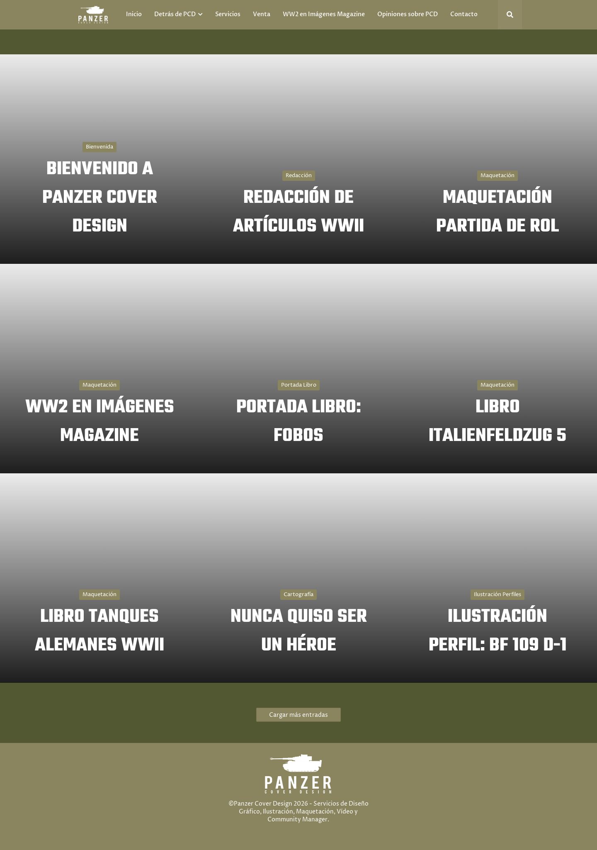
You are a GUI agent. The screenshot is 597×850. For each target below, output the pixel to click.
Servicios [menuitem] (227, 14)
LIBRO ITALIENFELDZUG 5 (497, 422)
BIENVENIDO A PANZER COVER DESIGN (99, 198)
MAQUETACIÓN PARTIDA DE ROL (497, 212)
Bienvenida (99, 147)
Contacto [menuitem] (464, 14)
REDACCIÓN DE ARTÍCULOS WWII (298, 212)
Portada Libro (298, 385)
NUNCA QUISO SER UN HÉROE (299, 631)
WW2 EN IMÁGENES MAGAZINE (99, 422)
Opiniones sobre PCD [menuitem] (407, 14)
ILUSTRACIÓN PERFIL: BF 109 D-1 (498, 631)
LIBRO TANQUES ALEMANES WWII (99, 631)
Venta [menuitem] (261, 14)
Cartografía (298, 594)
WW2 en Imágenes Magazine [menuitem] (324, 14)
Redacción (299, 175)
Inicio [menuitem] (134, 14)
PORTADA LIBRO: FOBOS (298, 422)
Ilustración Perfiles (497, 594)
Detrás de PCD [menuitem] (175, 14)
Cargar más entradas (298, 715)
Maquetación (497, 175)
